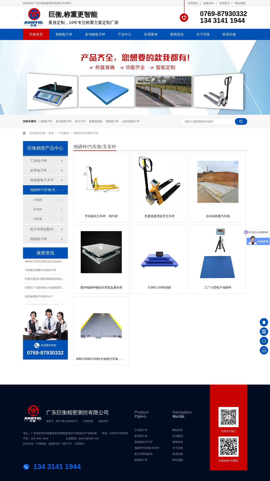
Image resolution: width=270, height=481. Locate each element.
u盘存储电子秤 (131, 121)
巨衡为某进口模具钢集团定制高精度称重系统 (51, 279)
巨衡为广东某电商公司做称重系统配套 (47, 288)
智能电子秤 (112, 121)
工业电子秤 (38, 161)
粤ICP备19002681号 (67, 421)
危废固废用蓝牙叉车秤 (160, 216)
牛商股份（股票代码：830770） (55, 443)
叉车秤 (37, 209)
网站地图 (240, 3)
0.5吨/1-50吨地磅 (159, 287)
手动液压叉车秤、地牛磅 (101, 216)
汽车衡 (37, 219)
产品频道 (64, 133)
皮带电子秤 (38, 170)
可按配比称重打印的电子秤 (40, 270)
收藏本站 (208, 3)
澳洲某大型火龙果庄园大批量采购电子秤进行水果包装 (56, 261)
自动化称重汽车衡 (218, 216)
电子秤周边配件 (42, 229)
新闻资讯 (177, 441)
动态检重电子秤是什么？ (39, 296)
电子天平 (80, 121)
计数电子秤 (45, 121)
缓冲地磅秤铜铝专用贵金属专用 (101, 287)
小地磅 (37, 199)
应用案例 (177, 435)
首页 (51, 133)
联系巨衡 (177, 453)
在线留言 (224, 3)
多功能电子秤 (64, 121)
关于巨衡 (177, 447)
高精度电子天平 (42, 180)
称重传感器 (95, 121)
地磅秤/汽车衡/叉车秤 (86, 133)
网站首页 (177, 429)
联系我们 (193, 3)
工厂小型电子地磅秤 (217, 287)
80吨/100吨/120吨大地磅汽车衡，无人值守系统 (107, 358)
